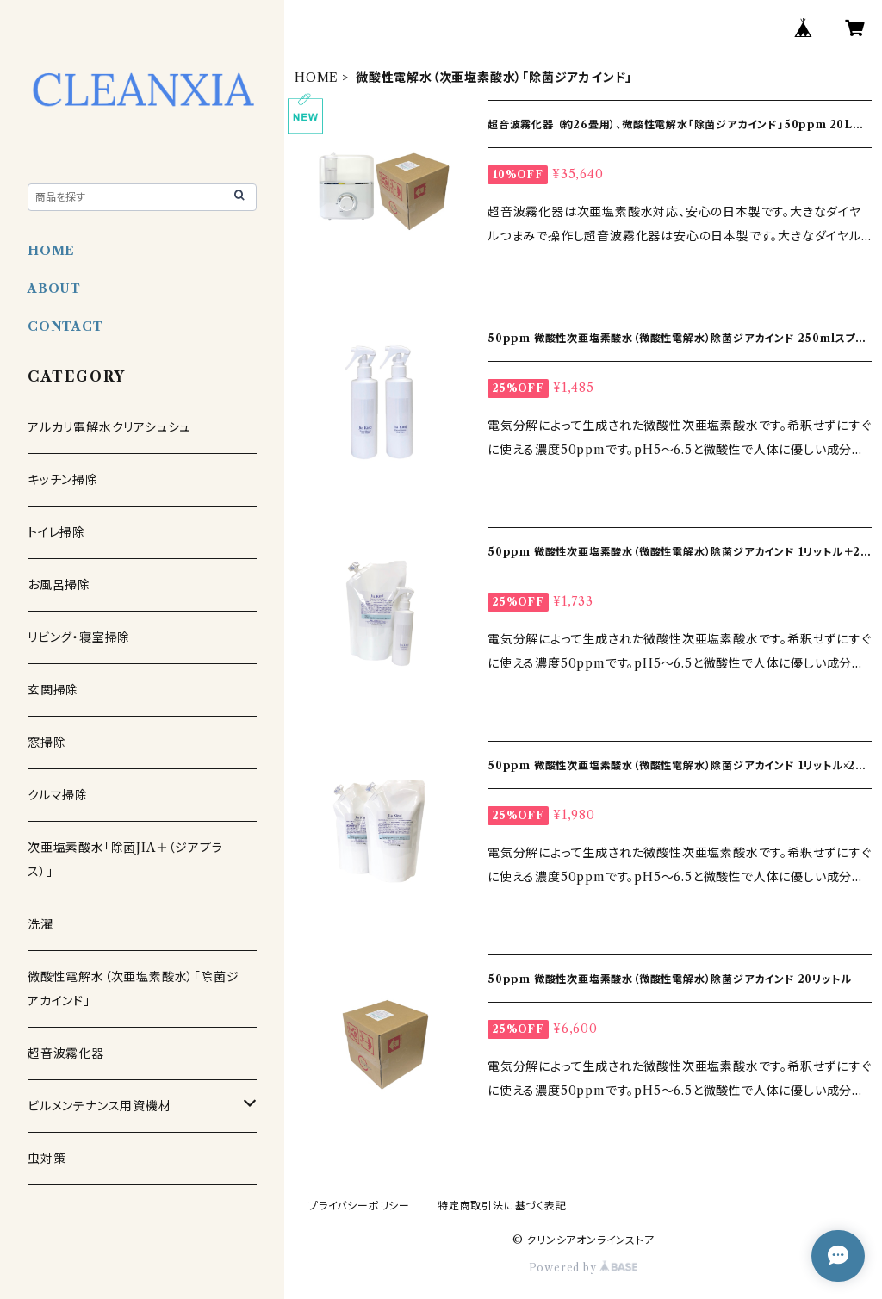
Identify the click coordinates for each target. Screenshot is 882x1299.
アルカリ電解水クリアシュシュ (109, 427)
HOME (317, 77)
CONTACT (65, 326)
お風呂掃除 (59, 585)
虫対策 (46, 1158)
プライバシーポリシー (359, 1205)
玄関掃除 (53, 690)
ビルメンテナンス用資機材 (99, 1106)
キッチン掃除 (63, 480)
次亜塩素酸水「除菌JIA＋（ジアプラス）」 (125, 859)
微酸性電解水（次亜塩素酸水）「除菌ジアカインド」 (133, 989)
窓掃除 (46, 742)
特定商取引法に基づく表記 (502, 1205)
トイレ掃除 (56, 532)
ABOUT (54, 288)
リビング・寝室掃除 (79, 637)
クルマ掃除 (58, 795)
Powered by (583, 1267)
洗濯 (40, 924)
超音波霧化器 (66, 1053)
